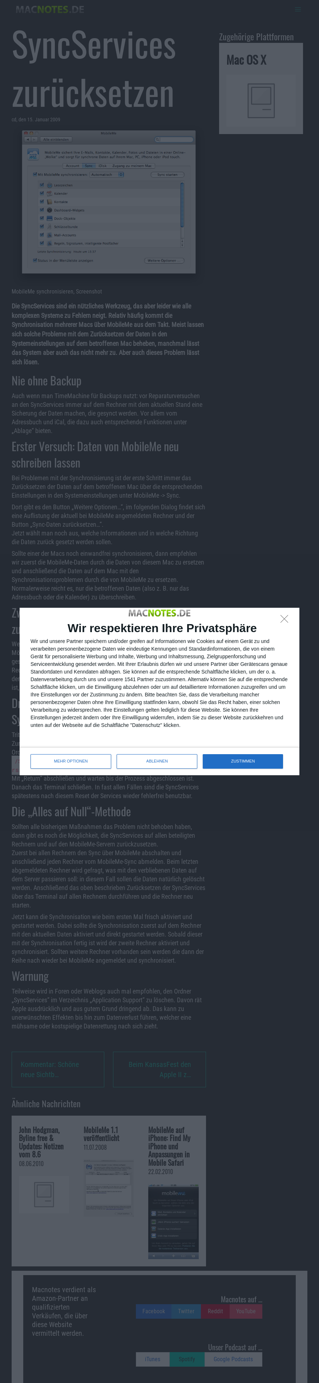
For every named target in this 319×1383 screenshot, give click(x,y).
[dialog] (159, 691)
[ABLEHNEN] (286, 621)
